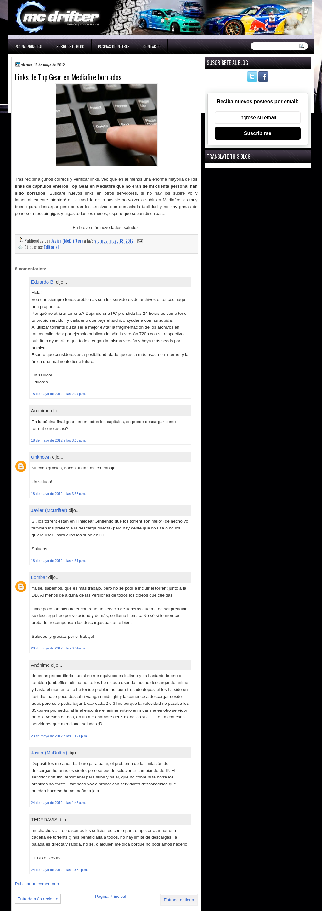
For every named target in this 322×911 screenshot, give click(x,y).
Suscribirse (257, 133)
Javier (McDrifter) (49, 510)
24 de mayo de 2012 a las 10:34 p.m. (59, 870)
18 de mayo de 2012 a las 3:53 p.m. (58, 493)
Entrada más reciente (38, 899)
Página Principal (29, 46)
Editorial (51, 247)
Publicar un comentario (37, 883)
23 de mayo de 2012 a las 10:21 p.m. (59, 736)
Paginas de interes (114, 46)
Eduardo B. (43, 282)
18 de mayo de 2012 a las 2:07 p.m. (58, 394)
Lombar (39, 577)
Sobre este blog (70, 46)
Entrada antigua (179, 899)
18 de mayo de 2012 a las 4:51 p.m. (58, 561)
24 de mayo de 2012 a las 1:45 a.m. (58, 803)
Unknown (41, 457)
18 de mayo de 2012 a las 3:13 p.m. (58, 440)
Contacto (152, 46)
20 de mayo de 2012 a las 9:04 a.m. (58, 648)
